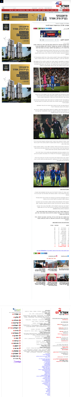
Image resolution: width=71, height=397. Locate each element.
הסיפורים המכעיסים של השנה (42, 326)
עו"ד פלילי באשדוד (46, 382)
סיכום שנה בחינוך (43, 325)
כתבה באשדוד (47, 380)
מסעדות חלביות (40, 315)
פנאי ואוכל (36, 349)
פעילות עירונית (41, 330)
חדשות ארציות (47, 313)
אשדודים (39, 311)
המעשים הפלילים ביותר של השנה (37, 351)
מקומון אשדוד (47, 363)
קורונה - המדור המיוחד (45, 345)
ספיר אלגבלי (47, 388)
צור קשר (11, 10)
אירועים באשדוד (47, 371)
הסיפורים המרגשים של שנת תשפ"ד (42, 334)
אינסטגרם (33, 329)
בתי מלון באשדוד (47, 361)
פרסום (48, 386)
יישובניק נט (48, 362)
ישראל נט (48, 355)
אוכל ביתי (47, 316)
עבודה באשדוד (47, 379)
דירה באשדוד (47, 381)
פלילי (33, 313)
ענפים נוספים (57, 12)
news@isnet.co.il (64, 340)
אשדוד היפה (47, 330)
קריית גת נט (48, 385)
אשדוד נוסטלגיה (47, 337)
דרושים (39, 10)
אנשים (31, 311)
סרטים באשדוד (46, 352)
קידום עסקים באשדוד (46, 360)
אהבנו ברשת (44, 349)
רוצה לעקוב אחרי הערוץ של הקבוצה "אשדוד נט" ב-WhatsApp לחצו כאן (53, 250)
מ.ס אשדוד (65, 43)
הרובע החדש (47, 393)
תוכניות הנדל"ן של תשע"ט (32, 350)
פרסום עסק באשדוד (46, 354)
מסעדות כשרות (31, 317)
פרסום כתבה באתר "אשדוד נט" (44, 358)
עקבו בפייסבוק (65, 256)
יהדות (40, 349)
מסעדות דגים (33, 315)
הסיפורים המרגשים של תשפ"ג (36, 324)
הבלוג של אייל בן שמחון (46, 336)
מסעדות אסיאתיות (41, 316)
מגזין (49, 322)
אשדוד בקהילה (47, 330)
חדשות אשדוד (47, 313)
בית (68, 10)
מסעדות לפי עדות (39, 317)
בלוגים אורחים (37, 336)
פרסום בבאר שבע (47, 368)
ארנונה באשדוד (47, 373)
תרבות (52, 10)
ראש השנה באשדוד (42, 350)
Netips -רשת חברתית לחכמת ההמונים (43, 376)
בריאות (36, 330)
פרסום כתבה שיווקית (46, 378)
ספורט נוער (51, 12)
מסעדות (48, 314)
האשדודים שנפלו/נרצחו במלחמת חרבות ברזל (41, 335)
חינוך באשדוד (39, 352)
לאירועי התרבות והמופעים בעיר (44, 319)
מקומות (35, 311)
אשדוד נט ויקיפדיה (46, 377)
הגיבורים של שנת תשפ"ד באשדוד (44, 333)
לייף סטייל (48, 342)
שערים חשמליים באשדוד (45, 375)
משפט (27, 10)
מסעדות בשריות (47, 315)
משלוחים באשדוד (47, 364)
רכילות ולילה (47, 310)
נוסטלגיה (34, 323)
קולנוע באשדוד (28, 319)
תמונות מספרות (40, 323)
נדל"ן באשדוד (47, 353)
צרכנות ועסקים (47, 340)
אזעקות (48, 389)
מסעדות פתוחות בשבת (32, 316)
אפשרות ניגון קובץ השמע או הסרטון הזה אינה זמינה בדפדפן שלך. (49, 40)
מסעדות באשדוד (47, 365)
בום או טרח (44, 311)
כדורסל (62, 12)
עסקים (43, 10)
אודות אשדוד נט (21, 10)
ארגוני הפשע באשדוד (40, 313)
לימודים (43, 341)
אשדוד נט (66, 23)
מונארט (48, 395)
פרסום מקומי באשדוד (46, 359)
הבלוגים (48, 336)
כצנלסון (48, 390)
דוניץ (49, 392)
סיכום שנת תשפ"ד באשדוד (45, 332)
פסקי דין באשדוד (47, 344)
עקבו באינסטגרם (53, 256)
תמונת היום (38, 329)
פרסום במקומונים (47, 362)
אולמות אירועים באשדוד (45, 381)
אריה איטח (48, 391)
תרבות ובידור (47, 318)
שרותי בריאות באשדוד (46, 370)
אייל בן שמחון (47, 357)
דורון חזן (48, 394)
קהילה (47, 10)
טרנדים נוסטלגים (32, 338)
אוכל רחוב (43, 318)
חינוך (15, 10)
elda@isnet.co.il (59, 361)
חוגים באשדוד (34, 319)
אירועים (48, 329)
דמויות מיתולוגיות (39, 338)
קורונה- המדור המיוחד (46, 346)
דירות (35, 10)
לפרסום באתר (34, 8)
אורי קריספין (58, 337)
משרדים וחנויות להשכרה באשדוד (44, 369)
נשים (49, 349)
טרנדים (37, 342)
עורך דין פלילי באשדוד (46, 383)
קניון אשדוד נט (33, 352)
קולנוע (31, 10)
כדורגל (67, 12)
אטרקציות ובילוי (43, 342)
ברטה (49, 387)
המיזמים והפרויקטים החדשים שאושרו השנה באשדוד (40, 348)
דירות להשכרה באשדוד (46, 367)
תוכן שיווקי (48, 341)
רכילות (56, 10)
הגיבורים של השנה (46, 324)
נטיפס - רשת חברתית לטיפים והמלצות (43, 356)
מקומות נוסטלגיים (46, 338)
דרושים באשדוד (47, 372)
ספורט (60, 10)
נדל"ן (30, 313)
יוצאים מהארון (44, 312)
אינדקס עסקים (30, 349)
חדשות (64, 10)
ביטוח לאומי (48, 391)
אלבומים (48, 328)
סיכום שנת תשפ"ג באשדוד (45, 324)
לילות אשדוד (43, 329)
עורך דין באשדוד (47, 384)
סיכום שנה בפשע (36, 325)
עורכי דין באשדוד (39, 344)
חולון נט (48, 386)
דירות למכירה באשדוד (46, 366)
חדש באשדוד (38, 341)
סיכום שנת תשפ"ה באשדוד (45, 347)
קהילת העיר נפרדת (43, 331)
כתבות (49, 323)
